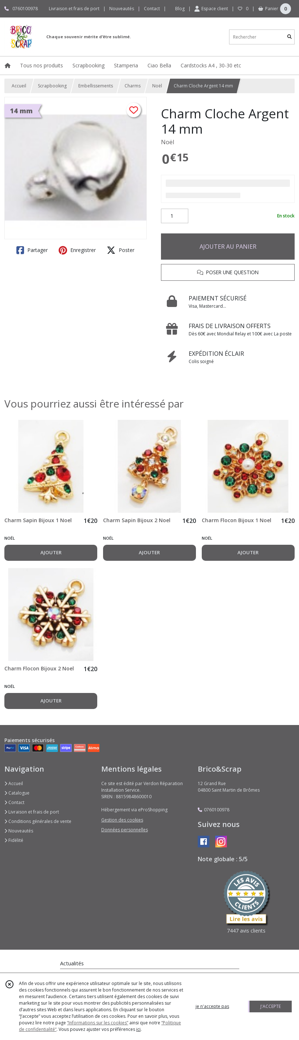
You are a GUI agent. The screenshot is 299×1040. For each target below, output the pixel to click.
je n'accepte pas (212, 1006)
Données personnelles (124, 830)
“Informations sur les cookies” (97, 1023)
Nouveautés (18, 831)
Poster (120, 250)
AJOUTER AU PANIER (228, 247)
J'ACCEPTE (270, 1006)
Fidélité (13, 840)
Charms (133, 86)
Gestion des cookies (122, 820)
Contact (152, 8)
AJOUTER (51, 552)
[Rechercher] (289, 37)
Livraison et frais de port (31, 812)
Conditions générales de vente (37, 821)
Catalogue (16, 793)
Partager (32, 250)
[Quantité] (174, 216)
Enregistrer (77, 250)
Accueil (19, 86)
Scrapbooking (52, 86)
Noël (157, 86)
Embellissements (95, 86)
